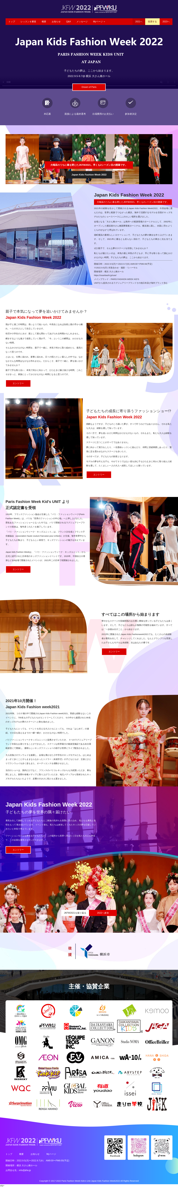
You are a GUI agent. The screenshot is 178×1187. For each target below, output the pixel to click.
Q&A (68, 21)
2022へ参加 (103, 913)
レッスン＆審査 (28, 21)
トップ (11, 21)
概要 (44, 21)
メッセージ (82, 21)
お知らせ (56, 21)
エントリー (18, 383)
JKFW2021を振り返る (75, 913)
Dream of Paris (89, 87)
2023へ (166, 21)
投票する (152, 21)
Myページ (99, 21)
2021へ (139, 21)
